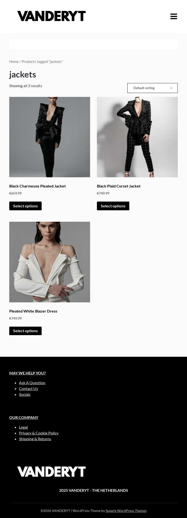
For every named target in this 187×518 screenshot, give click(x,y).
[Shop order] (152, 88)
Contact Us (28, 388)
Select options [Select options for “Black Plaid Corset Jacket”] (113, 206)
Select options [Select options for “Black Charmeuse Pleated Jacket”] (25, 206)
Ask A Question (32, 382)
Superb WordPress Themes (126, 511)
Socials (24, 394)
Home (14, 61)
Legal (23, 427)
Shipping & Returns (35, 438)
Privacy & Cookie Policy (38, 433)
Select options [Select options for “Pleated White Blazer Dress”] (25, 330)
